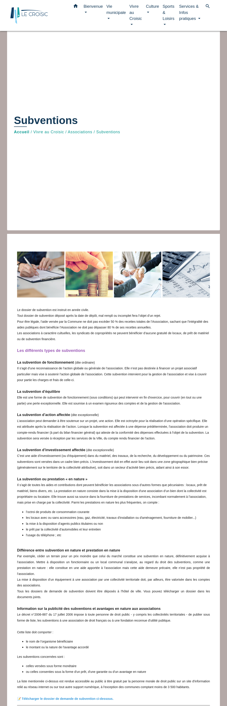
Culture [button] (152, 6)
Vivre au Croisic (48, 132)
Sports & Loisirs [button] (168, 12)
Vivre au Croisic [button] (135, 12)
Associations (80, 132)
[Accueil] (38, 15)
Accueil (21, 132)
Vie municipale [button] (116, 9)
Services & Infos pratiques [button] (189, 12)
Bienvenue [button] (93, 6)
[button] (75, 7)
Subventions (108, 132)
